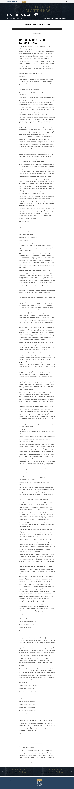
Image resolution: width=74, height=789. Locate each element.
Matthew (44, 24)
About (28, 1)
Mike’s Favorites (41, 1)
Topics (49, 18)
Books (56, 18)
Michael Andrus (28, 24)
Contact (35, 1)
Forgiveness (38, 24)
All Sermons (39, 785)
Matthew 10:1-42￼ (11, 772)
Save (39, 33)
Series (52, 18)
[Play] (13, 29)
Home (8, 18)
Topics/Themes (39, 784)
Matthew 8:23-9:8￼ (19, 18)
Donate (31, 1)
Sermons (23, 1)
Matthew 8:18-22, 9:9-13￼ (49, 772)
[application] (37, 29)
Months (65, 18)
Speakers (61, 18)
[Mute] (57, 29)
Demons (14, 18)
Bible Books (39, 781)
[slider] (60, 29)
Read (34, 33)
